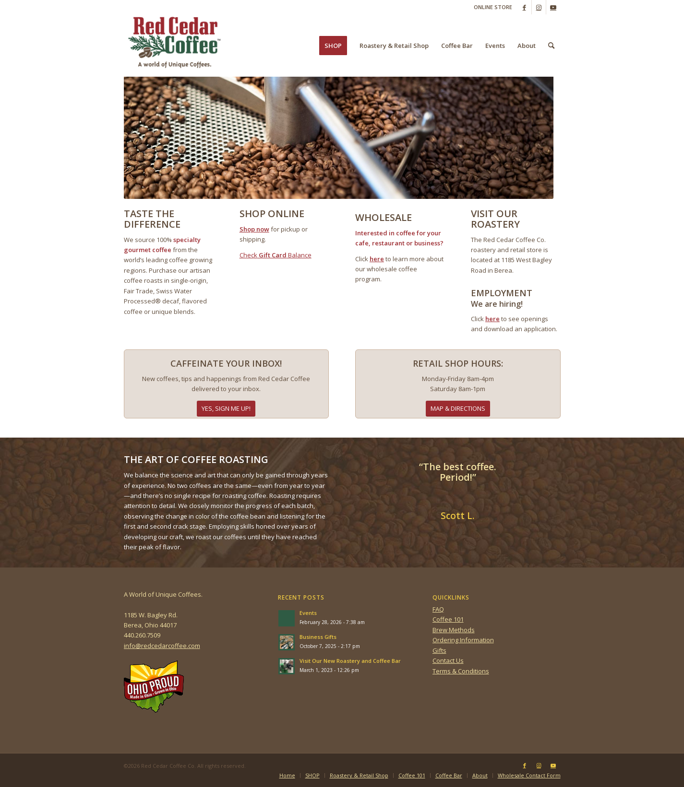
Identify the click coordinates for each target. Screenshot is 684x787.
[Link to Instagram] (539, 7)
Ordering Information (463, 640)
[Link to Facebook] (524, 7)
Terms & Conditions (460, 671)
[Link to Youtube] (553, 7)
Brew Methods (453, 629)
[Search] (551, 45)
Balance (299, 255)
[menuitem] (490, 7)
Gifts (439, 650)
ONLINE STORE (493, 7)
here (377, 259)
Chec (247, 255)
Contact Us (448, 660)
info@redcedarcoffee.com (162, 645)
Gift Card (272, 255)
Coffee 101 (448, 619)
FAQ (438, 609)
